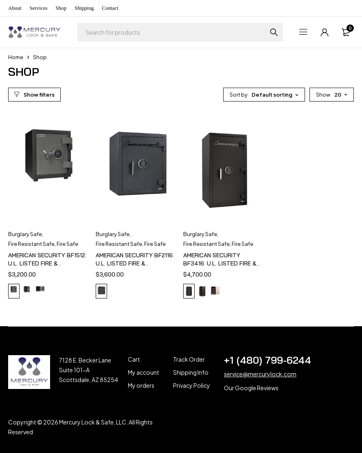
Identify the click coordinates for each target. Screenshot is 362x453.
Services (39, 8)
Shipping (84, 8)
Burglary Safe (25, 234)
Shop (61, 8)
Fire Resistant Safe (31, 244)
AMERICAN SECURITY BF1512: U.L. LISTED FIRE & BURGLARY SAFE (47, 263)
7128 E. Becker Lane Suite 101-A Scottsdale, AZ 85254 (88, 369)
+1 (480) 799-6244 (267, 360)
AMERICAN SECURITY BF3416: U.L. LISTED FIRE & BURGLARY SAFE (219, 263)
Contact (110, 8)
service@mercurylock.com (260, 374)
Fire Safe (67, 244)
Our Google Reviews (251, 387)
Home (15, 57)
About (15, 8)
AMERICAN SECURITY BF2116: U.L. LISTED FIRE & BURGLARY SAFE (135, 263)
